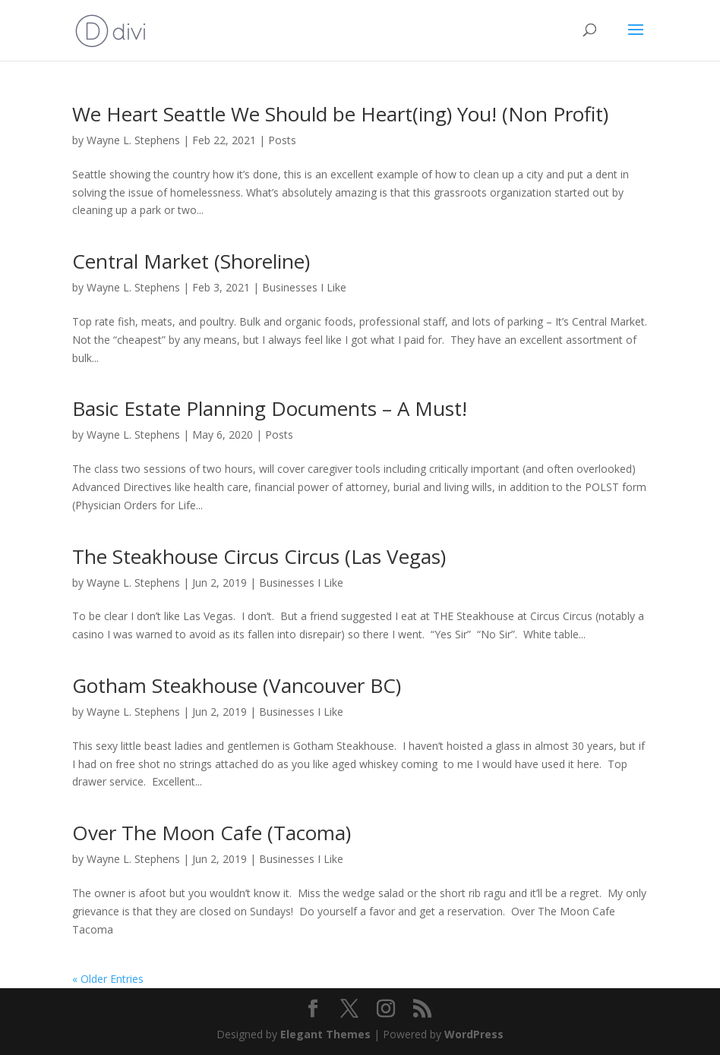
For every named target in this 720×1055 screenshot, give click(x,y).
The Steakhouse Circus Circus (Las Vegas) (259, 556)
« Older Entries (108, 979)
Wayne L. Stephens (133, 140)
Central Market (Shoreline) (191, 261)
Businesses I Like (304, 287)
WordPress (474, 1034)
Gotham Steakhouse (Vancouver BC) (236, 685)
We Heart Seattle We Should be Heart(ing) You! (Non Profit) (340, 114)
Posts (282, 140)
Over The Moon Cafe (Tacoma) (211, 832)
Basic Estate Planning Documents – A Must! (269, 408)
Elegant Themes (325, 1034)
